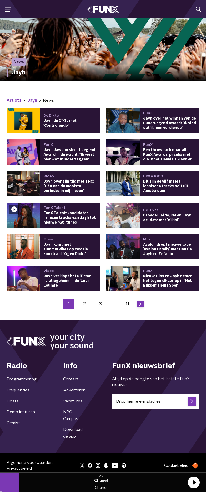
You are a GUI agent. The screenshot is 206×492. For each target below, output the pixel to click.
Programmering (22, 379)
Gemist (13, 423)
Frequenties (18, 390)
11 (127, 304)
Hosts (12, 401)
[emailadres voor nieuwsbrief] (155, 401)
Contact (71, 379)
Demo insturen (21, 412)
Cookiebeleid (176, 465)
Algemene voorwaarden (30, 462)
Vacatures (72, 401)
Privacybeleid (19, 468)
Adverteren (74, 390)
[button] (193, 482)
